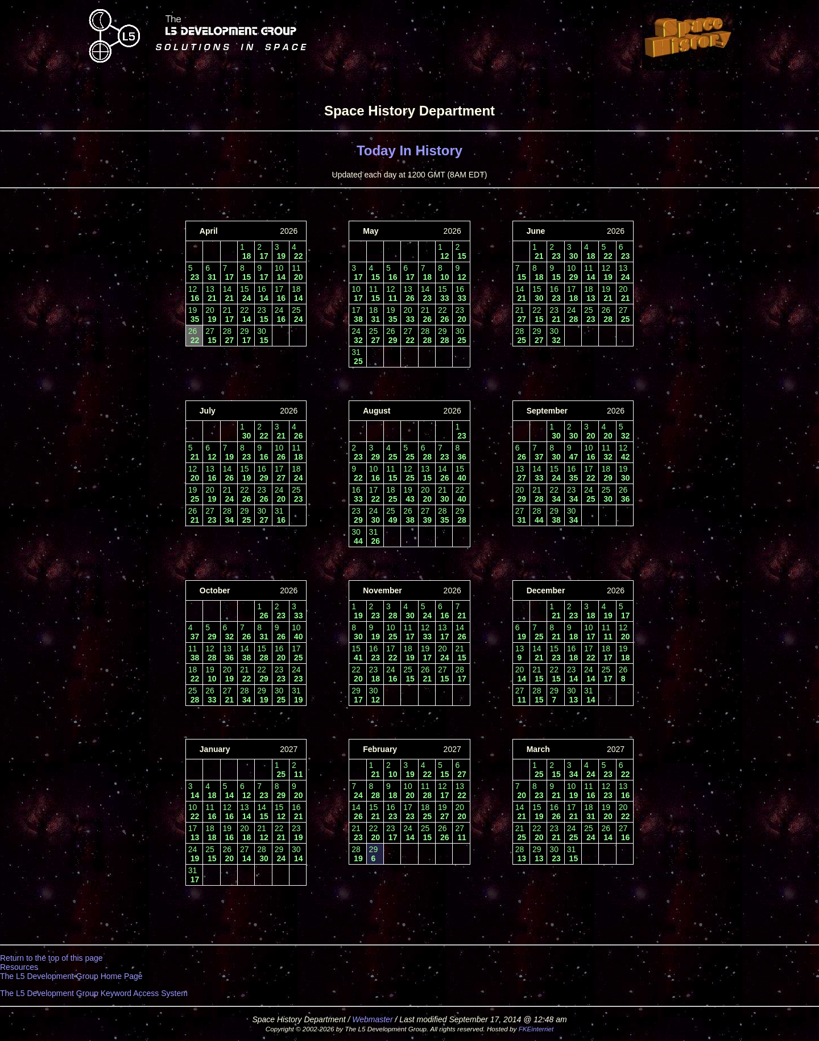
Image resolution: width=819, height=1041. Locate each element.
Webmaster (372, 1019)
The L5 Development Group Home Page (71, 976)
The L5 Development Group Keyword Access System (94, 993)
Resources (19, 967)
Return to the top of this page (51, 957)
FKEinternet (536, 1028)
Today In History (409, 150)
